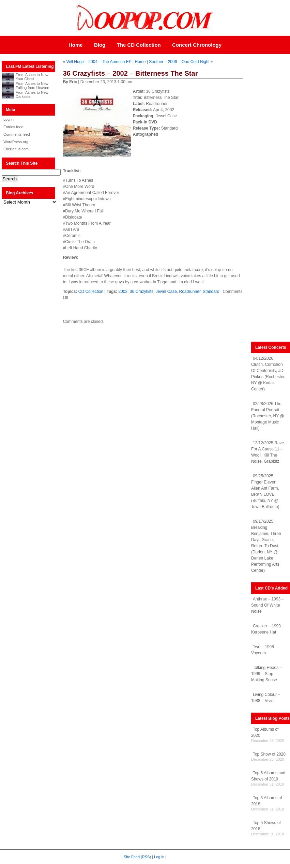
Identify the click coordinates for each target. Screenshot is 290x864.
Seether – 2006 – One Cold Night (179, 61)
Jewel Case (166, 291)
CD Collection (90, 291)
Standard (211, 291)
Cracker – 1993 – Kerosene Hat (267, 629)
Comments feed (16, 134)
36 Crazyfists (141, 291)
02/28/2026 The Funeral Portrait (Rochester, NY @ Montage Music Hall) (267, 416)
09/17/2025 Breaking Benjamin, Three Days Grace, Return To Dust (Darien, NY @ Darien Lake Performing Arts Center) (266, 546)
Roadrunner (190, 291)
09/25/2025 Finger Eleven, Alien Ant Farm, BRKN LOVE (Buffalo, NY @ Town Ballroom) (265, 491)
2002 (122, 291)
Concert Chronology (197, 45)
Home (75, 45)
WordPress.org (15, 142)
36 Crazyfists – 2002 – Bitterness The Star (130, 73)
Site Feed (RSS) (137, 857)
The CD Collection (139, 45)
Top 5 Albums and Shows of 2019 (268, 776)
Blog (99, 45)
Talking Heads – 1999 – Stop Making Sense (266, 673)
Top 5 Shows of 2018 (266, 825)
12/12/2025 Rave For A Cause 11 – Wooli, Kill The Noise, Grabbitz (267, 452)
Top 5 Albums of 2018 (266, 800)
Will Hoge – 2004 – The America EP (99, 61)
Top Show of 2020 (269, 754)
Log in (8, 119)
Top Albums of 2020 (264, 732)
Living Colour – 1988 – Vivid (265, 697)
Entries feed (13, 127)
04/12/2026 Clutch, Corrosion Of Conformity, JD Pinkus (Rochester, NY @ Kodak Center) (268, 373)
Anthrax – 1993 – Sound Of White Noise (267, 605)
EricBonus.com (16, 149)
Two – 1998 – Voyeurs (264, 649)
